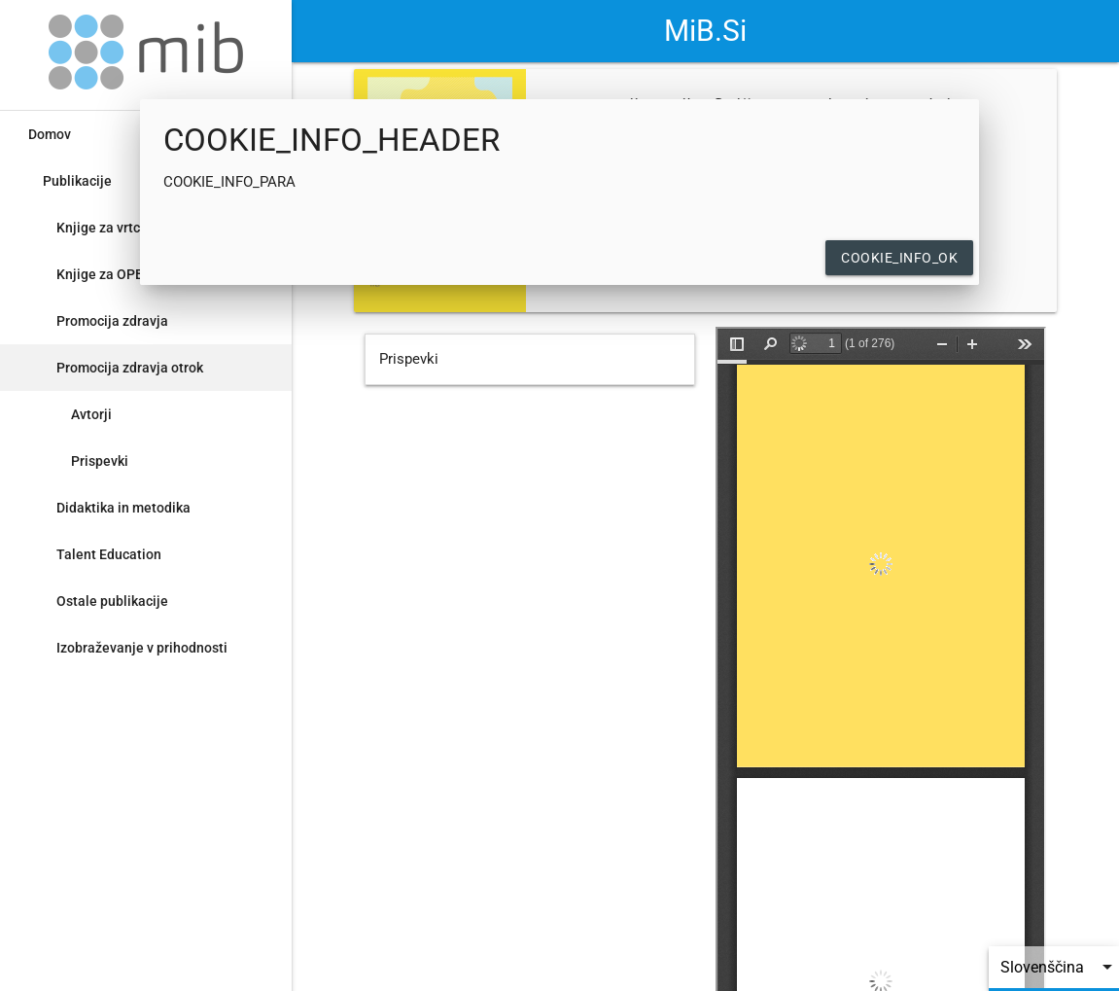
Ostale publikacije (112, 601)
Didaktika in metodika (123, 507)
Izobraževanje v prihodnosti (141, 647)
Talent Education (108, 554)
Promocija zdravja (112, 321)
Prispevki (99, 461)
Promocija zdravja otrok (129, 367)
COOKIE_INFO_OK (899, 257)
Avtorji (91, 414)
